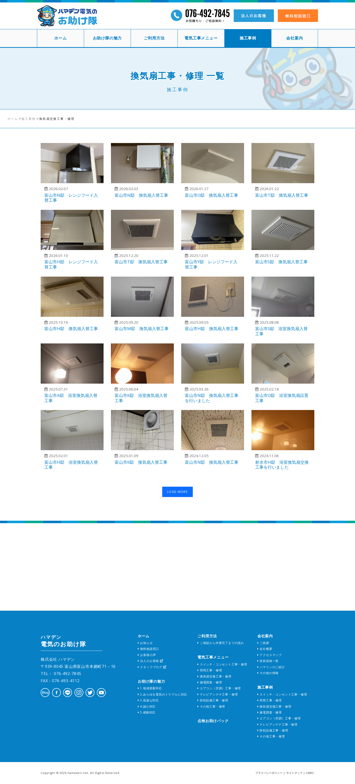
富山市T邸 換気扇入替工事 (281, 195)
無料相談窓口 (148, 649)
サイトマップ (294, 773)
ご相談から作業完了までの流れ (220, 643)
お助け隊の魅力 (107, 38)
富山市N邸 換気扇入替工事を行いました (211, 397)
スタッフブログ (152, 667)
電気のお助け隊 (63, 641)
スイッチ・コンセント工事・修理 (222, 664)
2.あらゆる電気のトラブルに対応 (162, 694)
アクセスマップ (269, 655)
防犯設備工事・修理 (212, 700)
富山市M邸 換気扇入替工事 (142, 328)
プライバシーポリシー (269, 773)
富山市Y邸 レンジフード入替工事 (211, 264)
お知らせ (145, 643)
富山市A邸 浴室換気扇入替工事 (70, 397)
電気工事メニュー (200, 38)
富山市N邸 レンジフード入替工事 (71, 197)
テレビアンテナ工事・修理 (217, 694)
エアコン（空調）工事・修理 (219, 688)
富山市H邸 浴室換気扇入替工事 (71, 464)
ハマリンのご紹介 (271, 667)
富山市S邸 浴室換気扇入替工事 (281, 331)
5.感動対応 (147, 712)
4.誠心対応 (147, 706)
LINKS (310, 773)
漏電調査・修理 (209, 682)
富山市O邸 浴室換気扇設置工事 (281, 397)
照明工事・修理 (209, 670)
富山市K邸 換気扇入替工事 (141, 462)
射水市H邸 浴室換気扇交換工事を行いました (282, 464)
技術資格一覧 (268, 661)
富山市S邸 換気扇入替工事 (281, 262)
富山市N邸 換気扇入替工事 (141, 195)
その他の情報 (268, 673)
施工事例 (248, 38)
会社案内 (294, 38)
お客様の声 (147, 655)
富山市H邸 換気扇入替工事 (71, 328)
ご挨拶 (263, 643)
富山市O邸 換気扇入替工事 (211, 195)
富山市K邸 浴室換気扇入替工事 (141, 397)
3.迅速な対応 (148, 700)
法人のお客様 (150, 661)
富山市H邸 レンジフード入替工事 (71, 264)
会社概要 (264, 649)
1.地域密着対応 (150, 688)
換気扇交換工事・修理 (214, 676)
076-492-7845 (67, 673)
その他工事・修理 (211, 706)
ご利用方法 (154, 38)
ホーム (60, 38)
